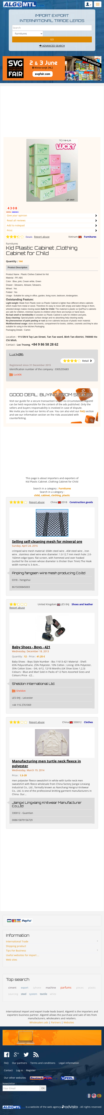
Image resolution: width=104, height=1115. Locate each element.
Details (29, 236)
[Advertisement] (52, 113)
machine (51, 987)
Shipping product (16, 946)
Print (9, 230)
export (24, 987)
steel (23, 994)
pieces (80, 987)
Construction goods (81, 502)
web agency (54, 1106)
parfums (65, 987)
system (33, 994)
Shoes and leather (82, 604)
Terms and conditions (42, 1063)
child (37, 495)
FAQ (82, 411)
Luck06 (16, 354)
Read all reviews (16, 220)
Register (31, 1070)
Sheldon (21, 690)
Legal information (69, 1063)
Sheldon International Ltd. (33, 684)
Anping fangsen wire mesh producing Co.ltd (48, 573)
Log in (19, 1070)
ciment (12, 987)
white (53, 994)
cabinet (45, 495)
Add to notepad (16, 225)
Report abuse (42, 236)
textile (43, 994)
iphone (37, 987)
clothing (56, 495)
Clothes (88, 722)
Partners (56, 1022)
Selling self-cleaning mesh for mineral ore (47, 541)
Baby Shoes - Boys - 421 (31, 647)
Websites (69, 1022)
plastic (66, 495)
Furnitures (90, 236)
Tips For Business (16, 950)
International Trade (17, 941)
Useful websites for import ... (22, 955)
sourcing (13, 994)
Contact (8, 1070)
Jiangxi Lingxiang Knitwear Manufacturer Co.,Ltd (47, 804)
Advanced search (52, 45)
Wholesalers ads (38, 1022)
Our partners (19, 1063)
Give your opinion (17, 215)
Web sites (11, 959)
